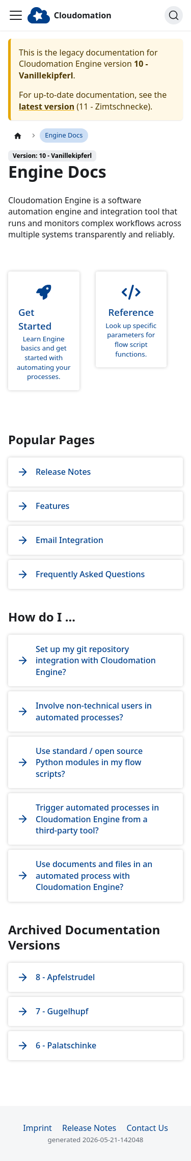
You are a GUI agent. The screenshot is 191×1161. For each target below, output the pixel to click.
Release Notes (89, 1127)
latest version (46, 106)
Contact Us (147, 1127)
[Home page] (18, 135)
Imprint (37, 1127)
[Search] (174, 15)
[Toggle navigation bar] (15, 15)
